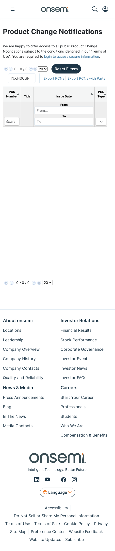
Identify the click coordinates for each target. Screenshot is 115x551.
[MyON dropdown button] (106, 9)
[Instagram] (74, 480)
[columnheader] (12, 94)
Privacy (101, 523)
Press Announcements (23, 397)
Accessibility (56, 507)
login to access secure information (71, 56)
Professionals (73, 406)
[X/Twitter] (56, 480)
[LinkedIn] (37, 480)
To (64, 116)
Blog (7, 406)
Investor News (74, 368)
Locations (12, 330)
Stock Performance (79, 339)
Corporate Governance (82, 349)
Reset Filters (66, 68)
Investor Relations (80, 320)
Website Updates (45, 539)
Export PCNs (54, 78)
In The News (14, 416)
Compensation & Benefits (84, 435)
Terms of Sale (47, 523)
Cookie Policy (77, 523)
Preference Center (48, 531)
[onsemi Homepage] (55, 9)
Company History (19, 358)
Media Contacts (18, 425)
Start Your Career (77, 397)
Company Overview (21, 349)
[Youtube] (48, 480)
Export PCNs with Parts (86, 78)
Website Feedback (86, 531)
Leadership (13, 339)
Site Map (18, 531)
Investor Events (75, 358)
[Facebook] (64, 480)
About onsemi (18, 320)
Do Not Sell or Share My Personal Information (56, 515)
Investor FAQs (73, 377)
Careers (69, 387)
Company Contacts (21, 368)
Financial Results (76, 330)
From (64, 105)
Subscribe (74, 539)
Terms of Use (17, 523)
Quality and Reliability (23, 377)
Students (69, 416)
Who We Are (72, 425)
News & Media (18, 387)
